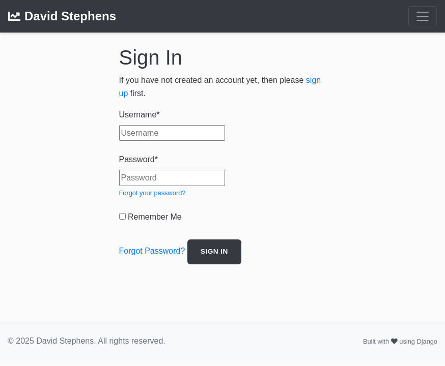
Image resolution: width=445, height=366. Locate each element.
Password (138, 159)
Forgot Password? (152, 251)
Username (139, 114)
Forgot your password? (152, 193)
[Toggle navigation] (422, 16)
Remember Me (150, 216)
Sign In (214, 251)
